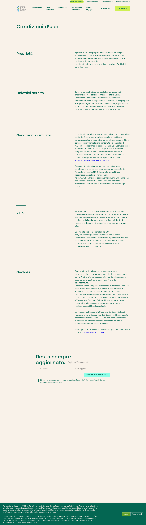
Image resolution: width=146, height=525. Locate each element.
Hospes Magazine (89, 8)
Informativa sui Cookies (14, 520)
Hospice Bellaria (108, 1)
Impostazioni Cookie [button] (12, 522)
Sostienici (105, 8)
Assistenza (63, 7)
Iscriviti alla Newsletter (76, 1)
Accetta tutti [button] (137, 514)
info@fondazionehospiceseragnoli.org (92, 160)
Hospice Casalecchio (123, 1)
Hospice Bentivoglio (93, 1)
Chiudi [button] (126, 514)
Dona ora (122, 8)
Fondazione (37, 7)
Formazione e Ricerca (77, 8)
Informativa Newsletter (93, 380)
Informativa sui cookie (94, 332)
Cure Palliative (50, 8)
